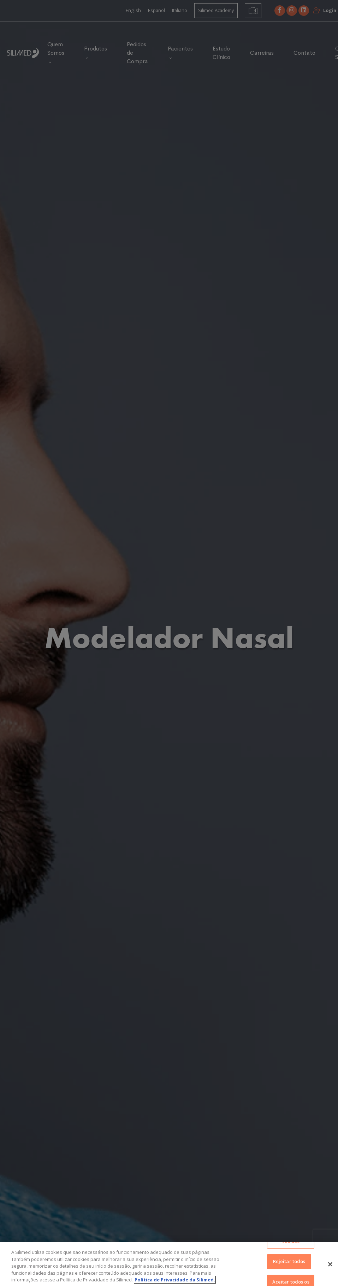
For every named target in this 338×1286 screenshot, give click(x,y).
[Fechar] (330, 1268)
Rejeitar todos (289, 1265)
